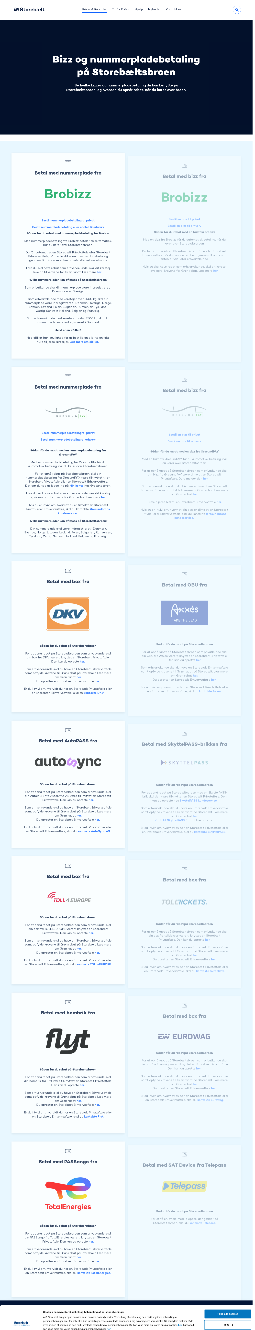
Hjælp (139, 9)
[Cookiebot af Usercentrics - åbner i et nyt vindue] (21, 1323)
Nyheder (154, 9)
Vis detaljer (49, 1323)
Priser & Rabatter (94, 9)
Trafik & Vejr (121, 9)
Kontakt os (173, 9)
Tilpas (227, 1302)
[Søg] (237, 10)
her (180, 1302)
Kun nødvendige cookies (227, 1313)
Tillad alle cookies (227, 1291)
